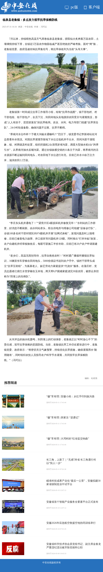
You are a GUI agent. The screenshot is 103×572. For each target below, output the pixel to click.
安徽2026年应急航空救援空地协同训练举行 (71, 522)
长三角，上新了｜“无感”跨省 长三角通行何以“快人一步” (71, 461)
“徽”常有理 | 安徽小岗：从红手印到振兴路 (70, 396)
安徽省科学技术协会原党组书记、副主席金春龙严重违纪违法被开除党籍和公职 (73, 546)
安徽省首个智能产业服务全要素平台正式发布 (72, 501)
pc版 (71, 7)
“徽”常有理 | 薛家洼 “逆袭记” (62, 417)
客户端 (92, 7)
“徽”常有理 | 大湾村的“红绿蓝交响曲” (67, 438)
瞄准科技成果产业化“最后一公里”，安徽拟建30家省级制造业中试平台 (73, 482)
